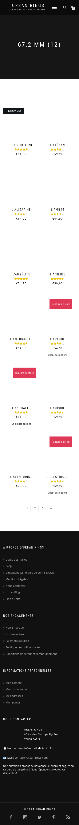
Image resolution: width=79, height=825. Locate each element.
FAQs (8, 566)
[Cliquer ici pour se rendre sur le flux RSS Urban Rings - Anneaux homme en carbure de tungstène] (68, 817)
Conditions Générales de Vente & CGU (29, 573)
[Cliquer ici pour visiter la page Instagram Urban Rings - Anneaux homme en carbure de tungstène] (25, 817)
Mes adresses (14, 696)
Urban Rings (28, 5)
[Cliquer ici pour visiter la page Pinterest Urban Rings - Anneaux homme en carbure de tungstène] (54, 817)
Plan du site (12, 599)
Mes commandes (16, 689)
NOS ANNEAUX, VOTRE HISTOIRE (29, 10)
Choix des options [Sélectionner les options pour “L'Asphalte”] (21, 423)
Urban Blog (12, 592)
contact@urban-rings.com (31, 757)
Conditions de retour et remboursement (31, 654)
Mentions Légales (16, 579)
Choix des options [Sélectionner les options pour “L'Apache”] (57, 354)
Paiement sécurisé (17, 641)
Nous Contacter (15, 586)
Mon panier (12, 702)
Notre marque (14, 627)
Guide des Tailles (16, 559)
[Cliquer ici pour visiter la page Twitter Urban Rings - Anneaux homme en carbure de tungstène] (39, 817)
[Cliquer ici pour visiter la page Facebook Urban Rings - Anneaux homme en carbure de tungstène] (11, 817)
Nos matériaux (14, 634)
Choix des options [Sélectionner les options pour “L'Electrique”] (57, 492)
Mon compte (13, 683)
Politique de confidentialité (22, 647)
